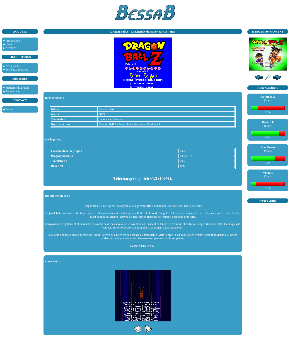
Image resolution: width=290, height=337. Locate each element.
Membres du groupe (17, 87)
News (8, 44)
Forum (9, 109)
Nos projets (12, 66)
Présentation (12, 40)
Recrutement (12, 91)
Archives (10, 47)
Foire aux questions (17, 69)
